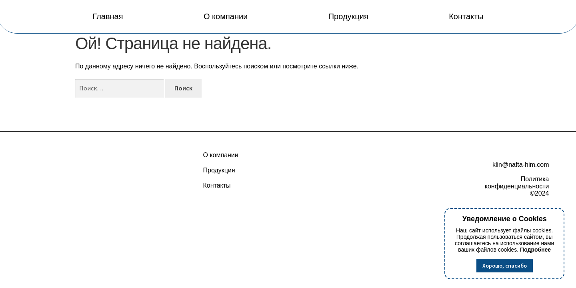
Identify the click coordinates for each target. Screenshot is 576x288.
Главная (107, 16)
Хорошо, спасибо (504, 265)
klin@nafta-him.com (520, 164)
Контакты (466, 16)
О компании (226, 16)
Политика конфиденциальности (517, 183)
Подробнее (535, 249)
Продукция (348, 16)
